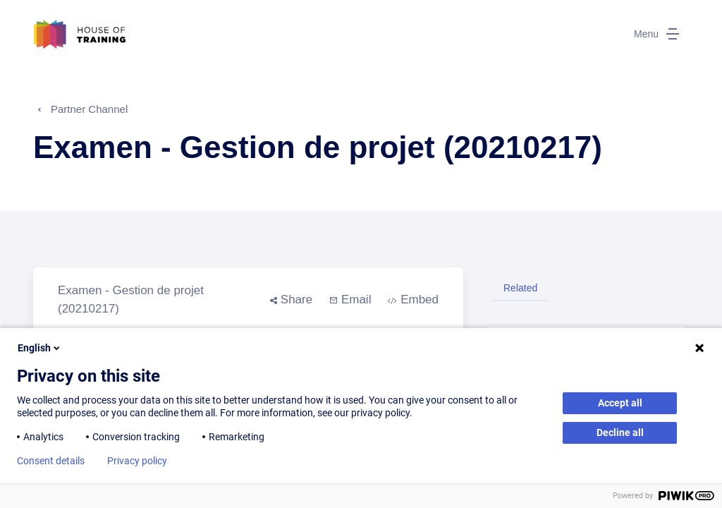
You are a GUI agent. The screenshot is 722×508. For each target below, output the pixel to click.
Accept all (620, 403)
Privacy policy (137, 460)
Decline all (620, 432)
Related (520, 288)
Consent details (51, 460)
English (40, 347)
